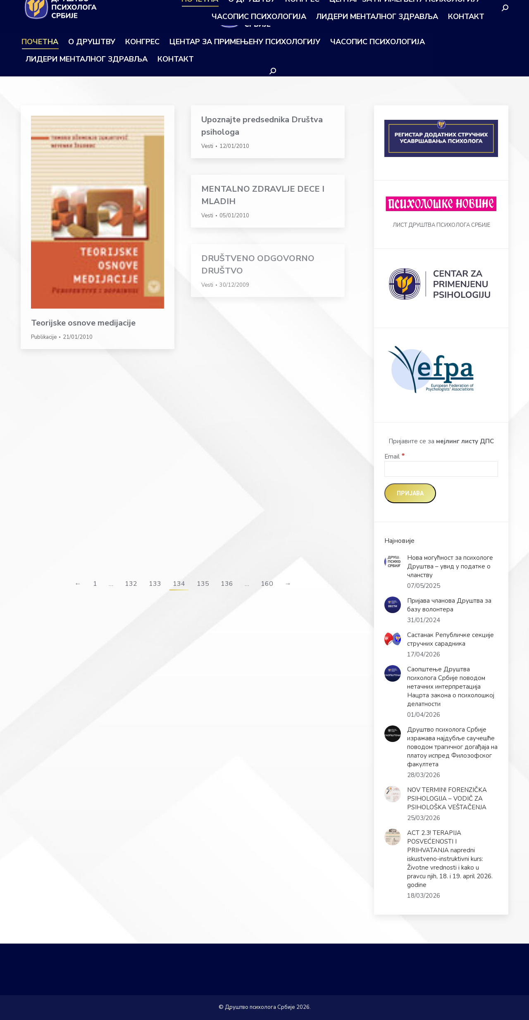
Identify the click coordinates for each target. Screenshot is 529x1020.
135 (203, 583)
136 (227, 583)
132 (131, 583)
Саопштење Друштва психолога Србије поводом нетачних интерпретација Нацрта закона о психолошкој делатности (450, 686)
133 (155, 583)
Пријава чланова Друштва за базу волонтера (449, 605)
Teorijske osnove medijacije (83, 322)
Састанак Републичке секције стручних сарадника (450, 639)
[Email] (441, 469)
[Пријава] (410, 493)
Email (394, 456)
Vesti (207, 146)
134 (179, 583)
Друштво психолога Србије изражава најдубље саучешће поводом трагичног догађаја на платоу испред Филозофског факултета (452, 746)
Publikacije (44, 337)
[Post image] (392, 562)
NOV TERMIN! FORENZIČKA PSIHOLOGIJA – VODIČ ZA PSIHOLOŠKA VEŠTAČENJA (447, 798)
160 (267, 583)
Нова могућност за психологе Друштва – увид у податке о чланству (450, 566)
